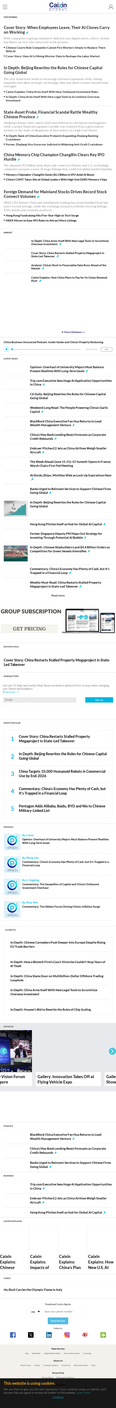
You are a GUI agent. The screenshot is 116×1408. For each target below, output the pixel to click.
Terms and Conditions (65, 1377)
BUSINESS (8, 1175)
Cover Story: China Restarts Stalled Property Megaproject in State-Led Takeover (67, 254)
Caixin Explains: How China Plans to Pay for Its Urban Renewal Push (69, 279)
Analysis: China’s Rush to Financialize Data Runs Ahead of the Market (68, 267)
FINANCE (8, 1126)
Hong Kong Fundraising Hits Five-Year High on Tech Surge (42, 215)
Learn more (83, 1392)
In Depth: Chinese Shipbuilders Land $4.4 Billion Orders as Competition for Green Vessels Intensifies (70, 549)
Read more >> (11, 692)
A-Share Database (73, 331)
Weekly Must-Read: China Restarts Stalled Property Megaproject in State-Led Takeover (65, 584)
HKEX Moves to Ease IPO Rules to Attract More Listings (41, 220)
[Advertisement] (58, 1104)
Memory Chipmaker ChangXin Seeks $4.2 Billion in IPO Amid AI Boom (50, 174)
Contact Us (65, 1365)
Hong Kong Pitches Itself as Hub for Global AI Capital (66, 524)
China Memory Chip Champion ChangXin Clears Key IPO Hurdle (54, 157)
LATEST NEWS (11, 358)
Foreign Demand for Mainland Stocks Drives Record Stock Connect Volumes (55, 194)
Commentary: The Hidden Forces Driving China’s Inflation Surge (61, 906)
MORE (107, 349)
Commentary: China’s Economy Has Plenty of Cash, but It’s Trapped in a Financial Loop (62, 791)
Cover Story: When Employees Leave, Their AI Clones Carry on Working (57, 30)
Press (93, 1365)
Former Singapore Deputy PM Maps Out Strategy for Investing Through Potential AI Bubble (66, 535)
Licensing (87, 1353)
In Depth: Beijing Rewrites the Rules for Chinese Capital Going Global (53, 70)
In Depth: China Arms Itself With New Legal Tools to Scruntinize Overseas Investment (70, 242)
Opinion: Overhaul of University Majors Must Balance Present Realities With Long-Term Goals (67, 369)
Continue (58, 1397)
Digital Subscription (52, 1353)
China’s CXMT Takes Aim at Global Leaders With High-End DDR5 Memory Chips (56, 179)
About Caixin (25, 1365)
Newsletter (36, 1353)
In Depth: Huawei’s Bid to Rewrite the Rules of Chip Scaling (50, 1009)
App (27, 1353)
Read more (58, 595)
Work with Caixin (81, 1365)
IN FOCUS (8, 1026)
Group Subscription (72, 1353)
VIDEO (7, 1278)
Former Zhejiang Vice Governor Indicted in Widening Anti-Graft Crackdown (54, 144)
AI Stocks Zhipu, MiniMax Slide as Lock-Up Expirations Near (71, 475)
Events (37, 1365)
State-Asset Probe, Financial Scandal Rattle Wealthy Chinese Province (51, 114)
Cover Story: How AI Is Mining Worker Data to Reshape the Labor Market (53, 56)
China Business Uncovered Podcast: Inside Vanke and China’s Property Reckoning (53, 342)
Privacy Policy (47, 1377)
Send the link (58, 1320)
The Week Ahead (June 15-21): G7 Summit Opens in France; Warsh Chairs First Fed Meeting (70, 463)
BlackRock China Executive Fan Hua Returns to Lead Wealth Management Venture (65, 423)
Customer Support (50, 1365)
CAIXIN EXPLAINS (13, 1221)
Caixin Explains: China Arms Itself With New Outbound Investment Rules (52, 91)
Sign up (99, 699)
